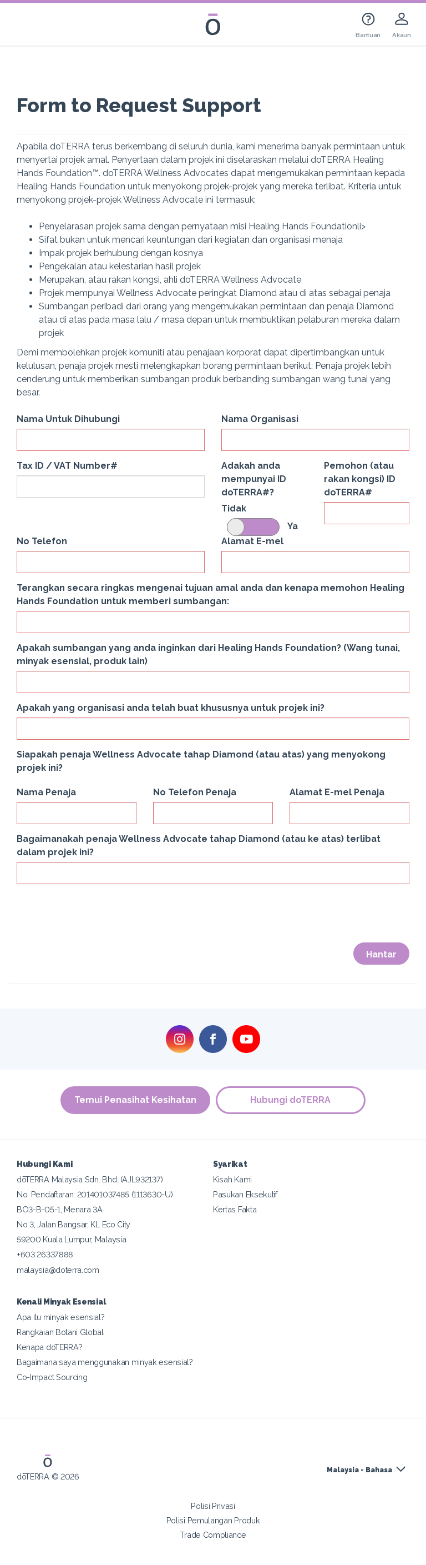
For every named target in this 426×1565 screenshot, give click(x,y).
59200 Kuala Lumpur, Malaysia (71, 1239)
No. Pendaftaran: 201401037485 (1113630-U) (95, 1194)
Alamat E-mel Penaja (337, 792)
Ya (292, 526)
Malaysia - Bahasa (359, 1470)
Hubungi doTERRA (291, 1100)
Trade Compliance (213, 1534)
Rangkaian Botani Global (60, 1332)
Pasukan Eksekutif (245, 1194)
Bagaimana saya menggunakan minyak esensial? (105, 1362)
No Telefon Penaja (194, 792)
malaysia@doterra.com (58, 1270)
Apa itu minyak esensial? (61, 1317)
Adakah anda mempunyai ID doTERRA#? (253, 479)
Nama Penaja (46, 792)
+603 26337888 (45, 1254)
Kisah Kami (232, 1179)
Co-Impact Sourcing (52, 1377)
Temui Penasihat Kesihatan (135, 1100)
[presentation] (101, 914)
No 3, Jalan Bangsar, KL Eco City (73, 1224)
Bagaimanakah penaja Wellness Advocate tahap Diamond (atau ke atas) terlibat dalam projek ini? (199, 845)
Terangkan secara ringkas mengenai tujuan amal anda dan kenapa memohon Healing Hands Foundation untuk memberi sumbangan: (210, 594)
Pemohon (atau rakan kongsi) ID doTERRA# (359, 479)
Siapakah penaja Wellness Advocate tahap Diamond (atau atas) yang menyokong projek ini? (201, 761)
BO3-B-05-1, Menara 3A (60, 1209)
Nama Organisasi (259, 419)
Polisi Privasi (213, 1506)
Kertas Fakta (234, 1209)
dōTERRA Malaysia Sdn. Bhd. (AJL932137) (90, 1179)
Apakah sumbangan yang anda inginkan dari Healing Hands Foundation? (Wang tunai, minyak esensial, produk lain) (208, 654)
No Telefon (42, 541)
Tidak (233, 508)
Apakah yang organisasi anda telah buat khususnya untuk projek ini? (170, 708)
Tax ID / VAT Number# (67, 465)
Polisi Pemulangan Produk (213, 1520)
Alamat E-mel (252, 541)
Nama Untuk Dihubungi (68, 419)
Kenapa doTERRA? (49, 1347)
